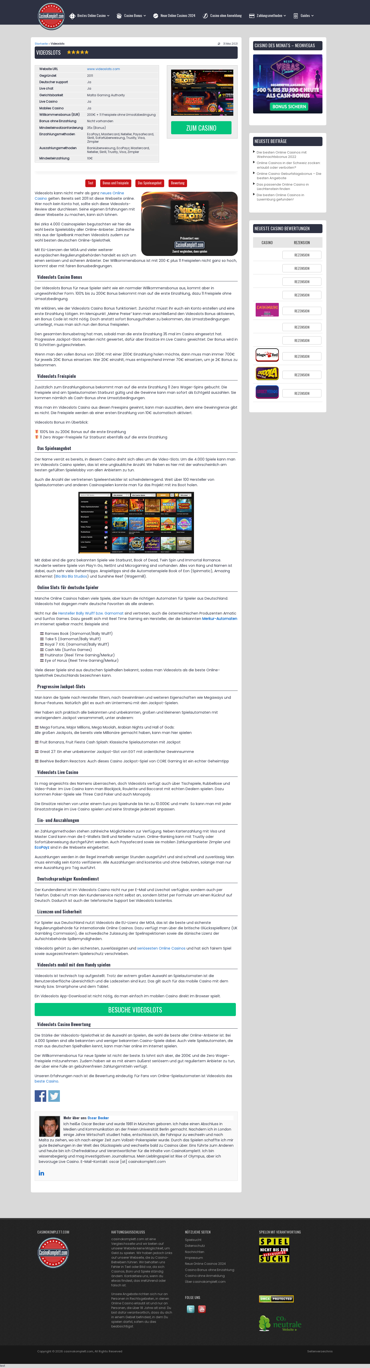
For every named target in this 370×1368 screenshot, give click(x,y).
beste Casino (46, 1081)
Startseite (41, 44)
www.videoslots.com (103, 69)
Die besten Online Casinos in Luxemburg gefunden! (280, 197)
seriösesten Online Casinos (161, 948)
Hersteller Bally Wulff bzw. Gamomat (91, 613)
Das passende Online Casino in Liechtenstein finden (283, 186)
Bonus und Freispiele (116, 182)
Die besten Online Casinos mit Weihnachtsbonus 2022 (282, 154)
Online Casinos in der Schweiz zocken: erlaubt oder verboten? (289, 165)
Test (90, 182)
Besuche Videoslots (135, 1009)
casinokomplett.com (78, 1351)
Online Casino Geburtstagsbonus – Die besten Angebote (289, 175)
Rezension (301, 254)
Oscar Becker (98, 1117)
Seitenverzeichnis (320, 1351)
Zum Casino (201, 127)
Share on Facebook (40, 1096)
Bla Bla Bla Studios (71, 576)
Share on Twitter (54, 1096)
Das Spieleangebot (150, 182)
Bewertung (177, 182)
